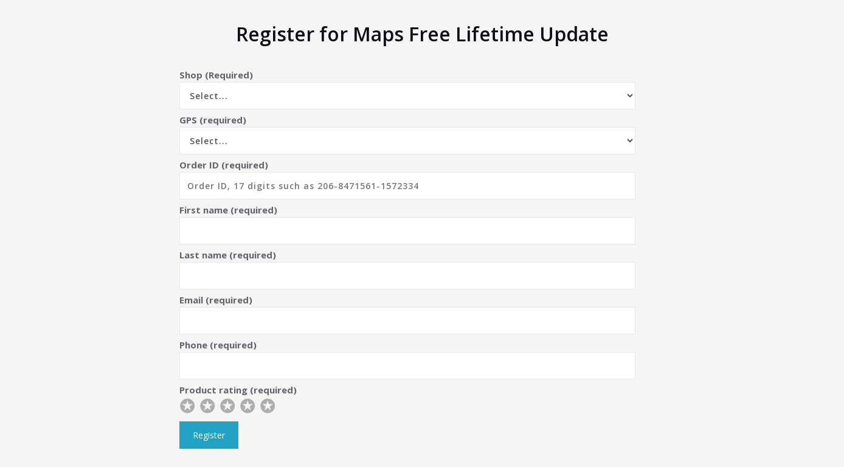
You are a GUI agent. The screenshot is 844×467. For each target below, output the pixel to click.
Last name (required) (407, 269)
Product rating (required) (407, 401)
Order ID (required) (407, 179)
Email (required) (407, 314)
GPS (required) (407, 134)
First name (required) (407, 224)
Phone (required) (407, 359)
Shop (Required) (407, 89)
